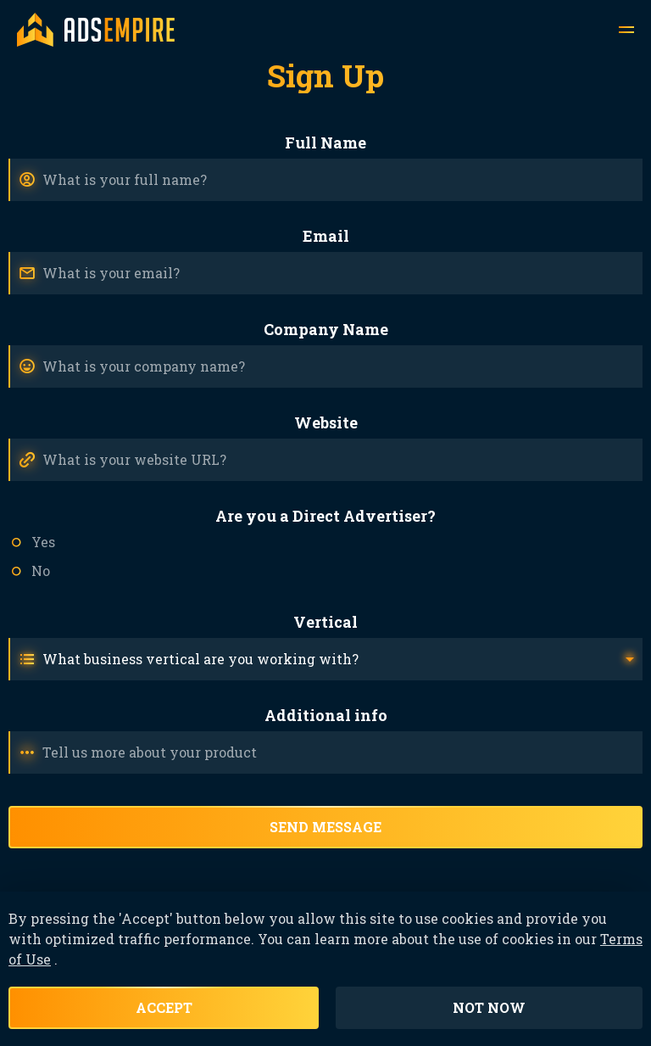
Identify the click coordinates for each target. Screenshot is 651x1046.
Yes (43, 542)
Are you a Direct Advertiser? (325, 516)
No (40, 570)
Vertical (325, 622)
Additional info (325, 715)
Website (326, 422)
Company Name (326, 329)
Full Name (325, 142)
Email (326, 236)
